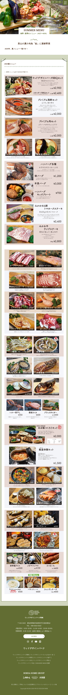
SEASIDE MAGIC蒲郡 (43, 663)
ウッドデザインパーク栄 (24, 660)
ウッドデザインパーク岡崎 (20, 654)
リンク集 (55, 684)
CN (56, 2)
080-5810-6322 (36, 626)
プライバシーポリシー (43, 684)
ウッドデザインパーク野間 (23, 657)
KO (60, 2)
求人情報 (13, 684)
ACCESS (34, 636)
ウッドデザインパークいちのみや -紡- (42, 654)
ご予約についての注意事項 (26, 684)
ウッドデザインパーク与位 (26, 663)
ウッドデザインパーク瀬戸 (42, 657)
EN (53, 2)
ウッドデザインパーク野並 (42, 660)
